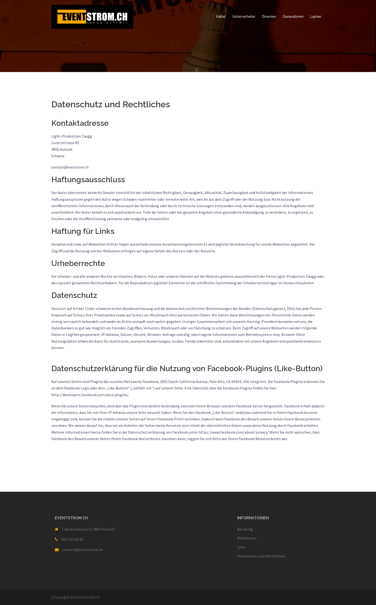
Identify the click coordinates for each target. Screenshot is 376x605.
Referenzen (246, 538)
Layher (315, 16)
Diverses (269, 16)
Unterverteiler (243, 16)
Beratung (245, 529)
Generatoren (293, 16)
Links (241, 547)
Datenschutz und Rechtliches (261, 556)
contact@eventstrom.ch (82, 549)
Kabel (221, 16)
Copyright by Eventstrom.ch (75, 597)
